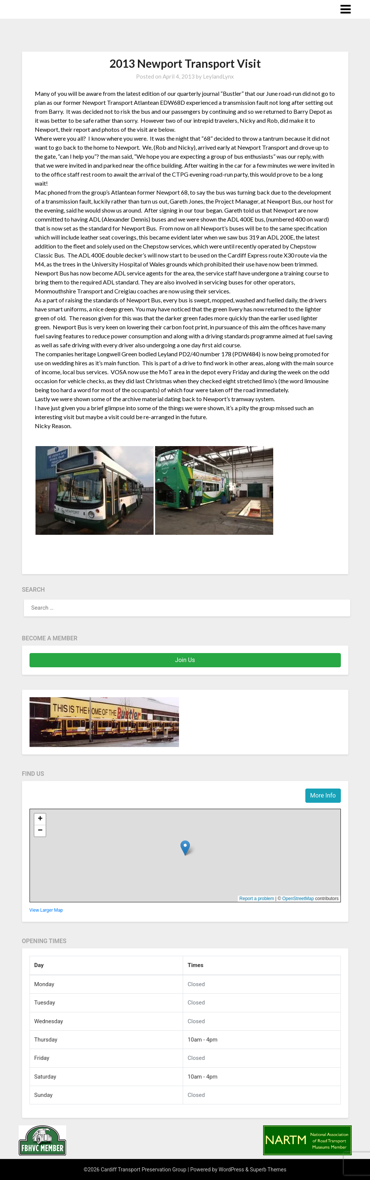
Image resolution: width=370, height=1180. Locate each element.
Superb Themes (268, 1170)
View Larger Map (46, 910)
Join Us (185, 660)
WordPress (231, 1170)
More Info (323, 795)
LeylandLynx (218, 76)
